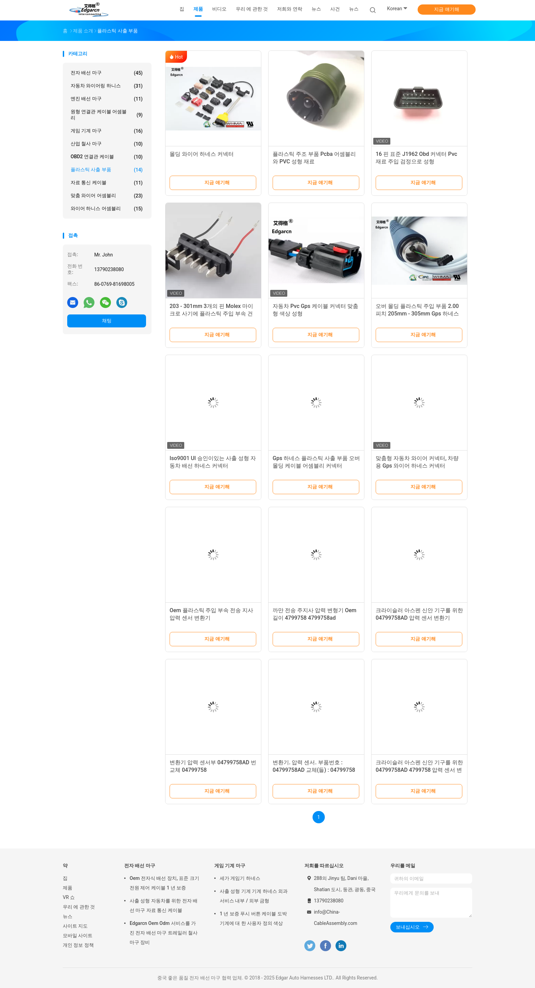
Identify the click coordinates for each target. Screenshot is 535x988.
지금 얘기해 (446, 9)
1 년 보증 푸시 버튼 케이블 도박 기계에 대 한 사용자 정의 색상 (253, 918)
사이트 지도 (75, 926)
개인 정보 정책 (78, 945)
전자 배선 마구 (107, 73)
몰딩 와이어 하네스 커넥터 (202, 154)
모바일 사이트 (77, 935)
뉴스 (354, 9)
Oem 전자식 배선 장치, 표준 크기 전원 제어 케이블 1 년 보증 (164, 882)
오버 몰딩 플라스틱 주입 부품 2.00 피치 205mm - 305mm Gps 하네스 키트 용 (417, 313)
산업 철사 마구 (107, 144)
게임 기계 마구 (107, 131)
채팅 (107, 320)
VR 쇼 (69, 897)
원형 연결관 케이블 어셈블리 (107, 114)
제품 (67, 887)
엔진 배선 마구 (107, 98)
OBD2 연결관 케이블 (107, 156)
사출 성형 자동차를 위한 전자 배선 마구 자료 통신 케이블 (164, 905)
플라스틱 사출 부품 (107, 169)
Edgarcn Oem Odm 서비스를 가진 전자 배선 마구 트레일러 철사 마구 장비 (164, 932)
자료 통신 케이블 (107, 182)
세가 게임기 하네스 (240, 878)
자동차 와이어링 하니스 (107, 86)
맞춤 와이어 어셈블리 (107, 195)
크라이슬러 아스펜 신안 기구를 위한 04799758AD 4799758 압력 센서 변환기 (419, 770)
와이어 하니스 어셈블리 (107, 208)
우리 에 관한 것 (79, 907)
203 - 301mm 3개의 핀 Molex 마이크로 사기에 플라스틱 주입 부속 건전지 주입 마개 (211, 313)
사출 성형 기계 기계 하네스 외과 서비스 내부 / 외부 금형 (254, 895)
